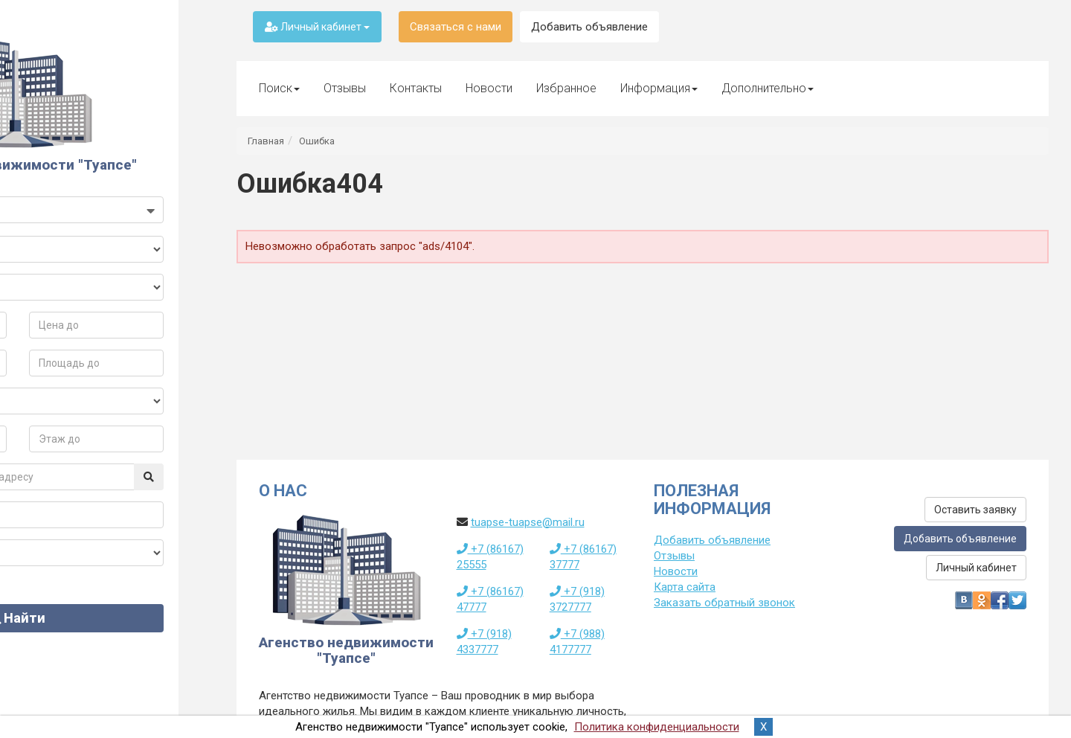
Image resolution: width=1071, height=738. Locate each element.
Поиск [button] (279, 88)
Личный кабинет (317, 27)
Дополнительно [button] (767, 88)
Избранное (566, 88)
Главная (266, 141)
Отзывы (345, 88)
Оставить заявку (975, 510)
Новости (489, 88)
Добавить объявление (589, 26)
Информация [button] (659, 88)
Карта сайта (684, 587)
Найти (107, 633)
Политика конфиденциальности (656, 727)
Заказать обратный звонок (724, 602)
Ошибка (317, 141)
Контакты (416, 88)
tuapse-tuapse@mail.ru (528, 522)
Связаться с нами (455, 26)
